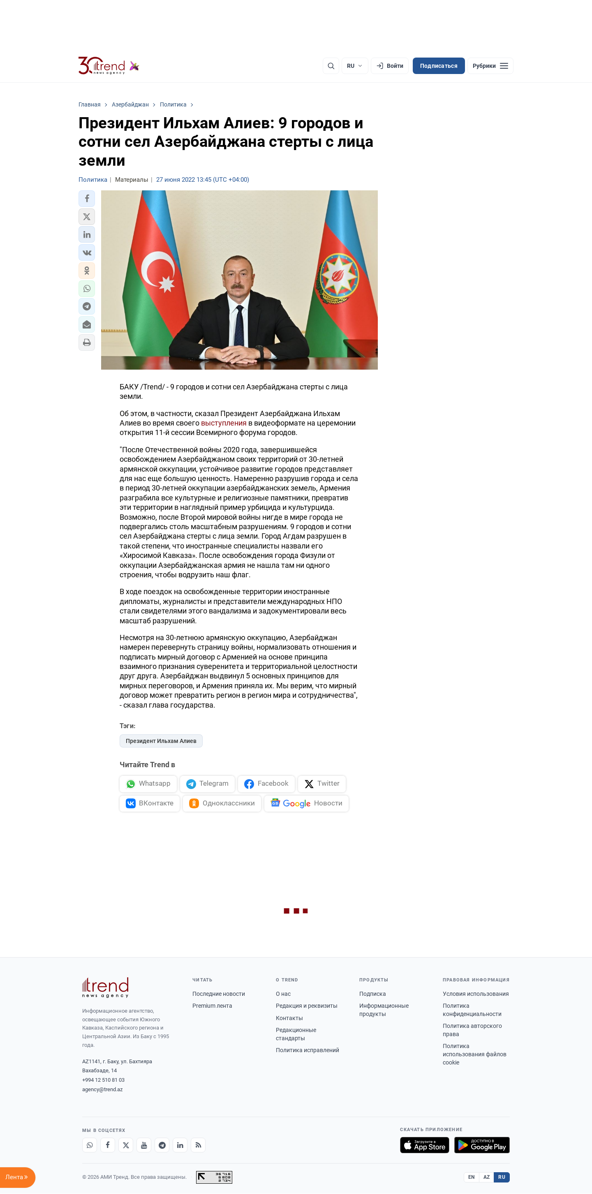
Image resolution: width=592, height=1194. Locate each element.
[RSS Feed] (198, 1145)
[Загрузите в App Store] (424, 1145)
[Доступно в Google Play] (482, 1145)
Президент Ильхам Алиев (161, 741)
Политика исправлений (307, 1050)
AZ (486, 1177)
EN (471, 1177)
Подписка (372, 993)
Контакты (289, 1018)
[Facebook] (107, 1145)
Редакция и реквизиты (307, 1006)
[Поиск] (331, 66)
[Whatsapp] (89, 1145)
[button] (87, 198)
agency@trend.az (102, 1090)
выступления (224, 423)
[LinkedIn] (180, 1145)
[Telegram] (162, 1145)
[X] (125, 1145)
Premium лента (212, 1006)
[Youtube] (143, 1145)
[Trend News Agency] (105, 988)
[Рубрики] (490, 66)
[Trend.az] (109, 66)
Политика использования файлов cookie (474, 1054)
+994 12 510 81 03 (103, 1080)
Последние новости (218, 993)
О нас (283, 993)
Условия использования (476, 993)
